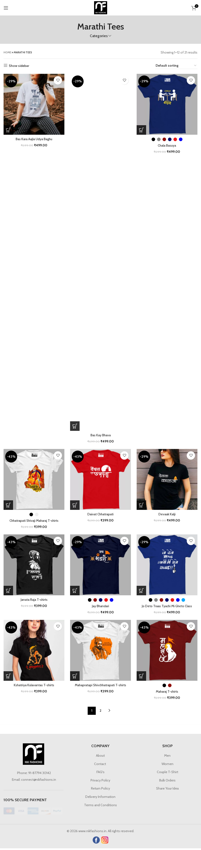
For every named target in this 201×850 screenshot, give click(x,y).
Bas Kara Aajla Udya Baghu (33, 138)
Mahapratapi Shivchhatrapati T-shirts (100, 686)
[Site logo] (100, 7)
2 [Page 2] (100, 712)
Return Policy (100, 790)
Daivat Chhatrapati (100, 514)
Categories (99, 36)
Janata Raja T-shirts (33, 600)
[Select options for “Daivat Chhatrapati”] (75, 505)
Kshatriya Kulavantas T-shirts (33, 686)
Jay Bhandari (100, 607)
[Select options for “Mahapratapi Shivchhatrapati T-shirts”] (75, 677)
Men (167, 757)
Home (7, 52)
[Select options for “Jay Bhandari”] (75, 591)
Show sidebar (19, 66)
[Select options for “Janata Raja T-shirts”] (8, 591)
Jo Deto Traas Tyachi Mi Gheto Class (167, 607)
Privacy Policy (100, 782)
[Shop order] (176, 65)
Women (167, 765)
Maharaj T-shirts (167, 693)
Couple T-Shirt (167, 773)
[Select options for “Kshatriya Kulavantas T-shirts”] (8, 677)
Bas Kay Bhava (100, 435)
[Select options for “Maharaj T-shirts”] (142, 677)
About (100, 757)
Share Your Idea (167, 790)
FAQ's (100, 773)
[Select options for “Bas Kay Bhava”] (75, 426)
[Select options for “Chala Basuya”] (142, 129)
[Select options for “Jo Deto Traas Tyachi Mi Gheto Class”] (142, 591)
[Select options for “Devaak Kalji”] (142, 505)
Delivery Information (100, 798)
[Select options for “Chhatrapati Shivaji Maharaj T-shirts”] (8, 505)
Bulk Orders (167, 782)
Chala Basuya (167, 144)
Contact (100, 765)
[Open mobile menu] (6, 8)
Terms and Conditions (100, 806)
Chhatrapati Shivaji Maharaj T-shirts (33, 521)
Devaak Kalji (167, 514)
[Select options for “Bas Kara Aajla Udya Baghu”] (8, 129)
